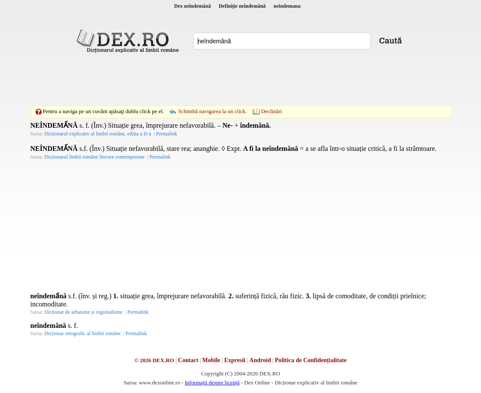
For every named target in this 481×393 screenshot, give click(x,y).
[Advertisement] (241, 79)
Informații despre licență (212, 382)
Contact (188, 360)
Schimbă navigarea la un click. (212, 111)
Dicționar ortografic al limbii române (83, 333)
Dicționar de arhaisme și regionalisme (84, 312)
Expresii (234, 360)
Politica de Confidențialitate (311, 360)
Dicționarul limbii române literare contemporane (95, 157)
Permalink (166, 134)
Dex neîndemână (192, 6)
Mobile (211, 360)
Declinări (271, 111)
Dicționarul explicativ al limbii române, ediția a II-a (98, 134)
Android (260, 360)
